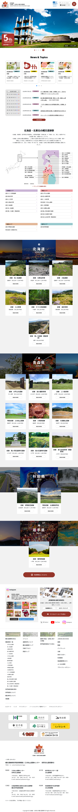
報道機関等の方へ (63, 661)
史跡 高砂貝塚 (21, 196)
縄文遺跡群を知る (10, 639)
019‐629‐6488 (52, 777)
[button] (34, 50)
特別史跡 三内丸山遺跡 (56, 202)
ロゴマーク (8, 706)
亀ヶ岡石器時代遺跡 (12, 679)
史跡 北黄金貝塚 (21, 202)
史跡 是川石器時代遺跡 (56, 214)
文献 (59, 651)
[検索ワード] (66, 3)
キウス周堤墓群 (11, 672)
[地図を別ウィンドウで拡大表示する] (39, 167)
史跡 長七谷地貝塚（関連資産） (56, 217)
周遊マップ (26, 651)
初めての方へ (61, 655)
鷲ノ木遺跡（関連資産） (13, 686)
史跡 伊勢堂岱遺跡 (21, 227)
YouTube (55, 622)
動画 (59, 645)
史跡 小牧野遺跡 (56, 205)
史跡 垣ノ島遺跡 (21, 208)
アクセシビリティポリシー (56, 706)
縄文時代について (10, 695)
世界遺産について (10, 692)
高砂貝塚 (9, 677)
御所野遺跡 (10, 660)
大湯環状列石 (10, 670)
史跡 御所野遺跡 (56, 227)
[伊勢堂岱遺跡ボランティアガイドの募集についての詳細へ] (47, 72)
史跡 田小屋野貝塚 (56, 196)
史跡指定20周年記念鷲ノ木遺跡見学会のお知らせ (53, 111)
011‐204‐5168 (18, 794)
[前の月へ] (7, 91)
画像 (59, 642)
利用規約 (60, 658)
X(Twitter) (44, 622)
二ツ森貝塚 (10, 653)
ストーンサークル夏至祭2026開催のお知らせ (52, 115)
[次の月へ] (19, 91)
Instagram (67, 622)
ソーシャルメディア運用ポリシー (38, 706)
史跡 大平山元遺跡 (56, 193)
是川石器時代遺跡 (11, 681)
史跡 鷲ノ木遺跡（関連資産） (21, 211)
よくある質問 (61, 664)
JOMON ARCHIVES (63, 639)
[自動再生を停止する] (43, 50)
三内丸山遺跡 (10, 656)
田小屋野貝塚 (10, 651)
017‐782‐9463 (18, 777)
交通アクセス (26, 648)
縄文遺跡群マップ (28, 645)
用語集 (7, 699)
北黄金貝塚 (10, 649)
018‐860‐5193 (52, 793)
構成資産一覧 (9, 642)
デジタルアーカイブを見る (56, 614)
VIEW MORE (39, 119)
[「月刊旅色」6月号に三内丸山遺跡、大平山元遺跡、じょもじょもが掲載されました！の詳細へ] (13, 72)
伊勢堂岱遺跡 (10, 667)
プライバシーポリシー (64, 667)
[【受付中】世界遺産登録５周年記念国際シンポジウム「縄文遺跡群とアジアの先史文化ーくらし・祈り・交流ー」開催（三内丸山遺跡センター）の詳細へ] (30, 72)
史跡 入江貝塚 (21, 199)
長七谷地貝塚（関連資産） (13, 683)
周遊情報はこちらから (39, 575)
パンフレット (61, 648)
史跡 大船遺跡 (21, 205)
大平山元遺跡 (10, 644)
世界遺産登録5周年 (10, 689)
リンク (15, 706)
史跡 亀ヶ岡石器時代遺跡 (56, 211)
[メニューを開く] (74, 4)
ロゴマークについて (63, 608)
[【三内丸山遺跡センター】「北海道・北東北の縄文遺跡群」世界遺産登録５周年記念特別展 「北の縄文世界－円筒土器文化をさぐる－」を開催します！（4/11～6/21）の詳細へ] (65, 72)
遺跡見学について (28, 642)
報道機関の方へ (49, 608)
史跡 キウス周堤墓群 (21, 193)
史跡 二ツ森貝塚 (56, 199)
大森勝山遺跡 (10, 674)
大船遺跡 (9, 658)
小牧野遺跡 (10, 665)
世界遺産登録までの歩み (47, 644)
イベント (25, 639)
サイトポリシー (23, 706)
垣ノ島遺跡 (10, 647)
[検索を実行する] (60, 3)
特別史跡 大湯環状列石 (21, 230)
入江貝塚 (9, 663)
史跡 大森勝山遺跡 (56, 208)
